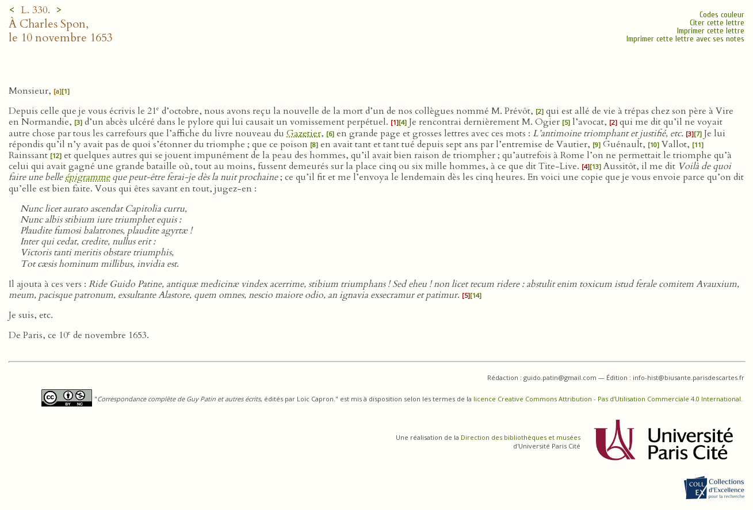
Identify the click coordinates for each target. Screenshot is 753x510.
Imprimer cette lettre (710, 31)
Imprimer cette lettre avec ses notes (685, 39)
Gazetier (303, 133)
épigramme (87, 177)
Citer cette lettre (717, 23)
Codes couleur (722, 15)
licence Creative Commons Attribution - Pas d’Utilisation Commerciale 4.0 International (607, 398)
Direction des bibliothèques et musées (520, 437)
